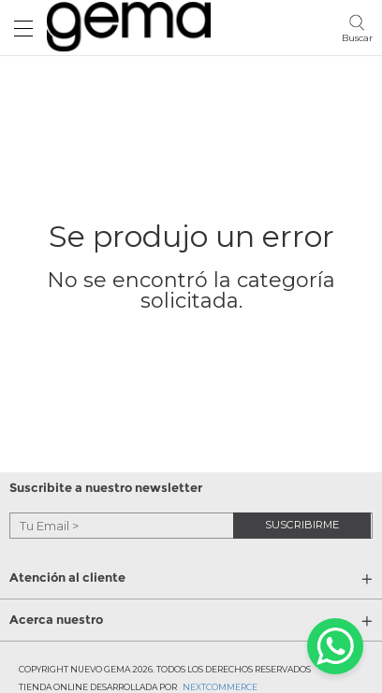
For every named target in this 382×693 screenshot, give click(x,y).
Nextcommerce (220, 687)
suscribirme (302, 524)
